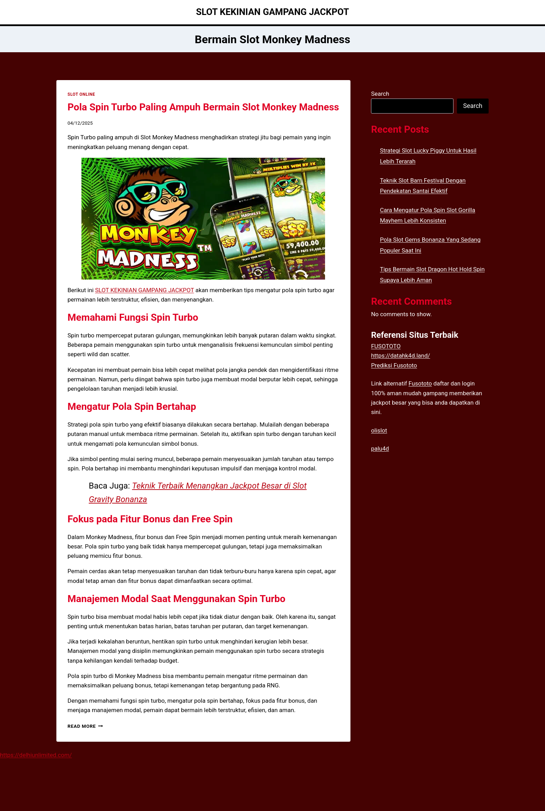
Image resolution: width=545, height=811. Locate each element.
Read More (85, 726)
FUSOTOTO (386, 346)
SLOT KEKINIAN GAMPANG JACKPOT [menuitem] (144, 290)
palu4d (380, 448)
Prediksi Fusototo (394, 365)
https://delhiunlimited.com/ (36, 754)
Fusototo (420, 383)
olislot (379, 430)
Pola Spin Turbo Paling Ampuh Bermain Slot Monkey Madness (203, 107)
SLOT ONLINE (81, 94)
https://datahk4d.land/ (400, 355)
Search (380, 93)
